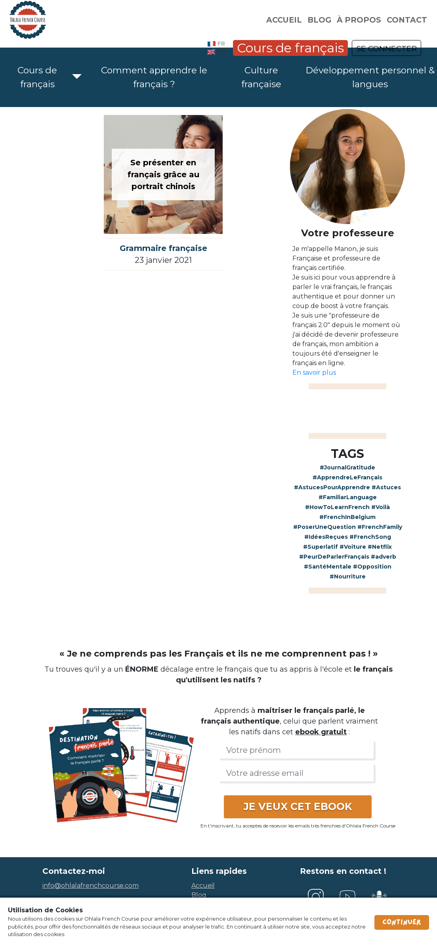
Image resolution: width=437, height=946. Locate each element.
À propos (359, 20)
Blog (319, 20)
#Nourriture (348, 576)
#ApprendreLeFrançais (347, 477)
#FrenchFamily (379, 526)
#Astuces (386, 487)
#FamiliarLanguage (348, 497)
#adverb (383, 556)
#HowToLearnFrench (337, 507)
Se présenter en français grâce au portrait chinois (163, 174)
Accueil (284, 20)
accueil (203, 885)
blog (198, 895)
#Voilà (380, 507)
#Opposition (372, 566)
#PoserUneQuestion (324, 526)
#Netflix (380, 546)
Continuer (401, 922)
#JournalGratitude (347, 467)
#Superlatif (320, 546)
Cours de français (290, 48)
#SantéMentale (327, 566)
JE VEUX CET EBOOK (298, 806)
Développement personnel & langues (370, 77)
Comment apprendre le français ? (154, 77)
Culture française (261, 77)
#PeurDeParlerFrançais (334, 556)
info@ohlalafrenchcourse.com (90, 885)
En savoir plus (314, 372)
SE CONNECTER (386, 48)
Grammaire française (163, 248)
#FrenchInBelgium (347, 517)
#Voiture (353, 546)
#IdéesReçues (326, 536)
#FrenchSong (370, 536)
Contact (407, 20)
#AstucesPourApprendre (332, 487)
